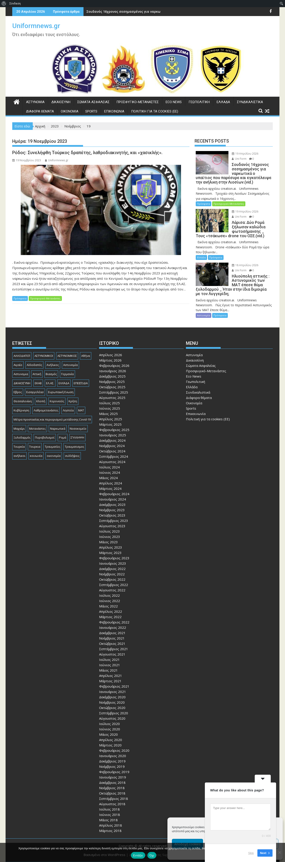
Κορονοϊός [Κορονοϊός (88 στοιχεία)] (57, 401)
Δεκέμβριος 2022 (112, 568)
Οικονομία (69, 111)
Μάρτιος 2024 (110, 488)
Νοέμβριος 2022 (112, 574)
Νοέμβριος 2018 (112, 788)
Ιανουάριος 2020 (112, 756)
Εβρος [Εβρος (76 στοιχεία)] (18, 392)
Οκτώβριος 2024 (112, 451)
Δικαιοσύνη (60, 102)
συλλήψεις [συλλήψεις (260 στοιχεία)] (72, 456)
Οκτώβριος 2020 (112, 707)
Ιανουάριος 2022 (112, 627)
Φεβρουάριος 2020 (114, 750)
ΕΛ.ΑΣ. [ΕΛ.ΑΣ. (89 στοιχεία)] (50, 383)
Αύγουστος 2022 (112, 590)
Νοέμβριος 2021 (112, 638)
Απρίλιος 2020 (110, 739)
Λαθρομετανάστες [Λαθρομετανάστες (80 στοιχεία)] (46, 410)
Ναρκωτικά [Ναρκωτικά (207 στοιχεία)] (57, 429)
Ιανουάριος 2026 (112, 371)
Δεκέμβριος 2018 (112, 782)
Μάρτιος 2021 (110, 681)
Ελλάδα (223, 102)
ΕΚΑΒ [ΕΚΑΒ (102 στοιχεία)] (38, 383)
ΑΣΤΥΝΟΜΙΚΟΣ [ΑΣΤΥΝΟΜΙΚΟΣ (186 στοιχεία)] (67, 356)
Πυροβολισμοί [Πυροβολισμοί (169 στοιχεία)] (45, 437)
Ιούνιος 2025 (109, 408)
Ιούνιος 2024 (109, 472)
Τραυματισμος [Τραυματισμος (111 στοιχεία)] (74, 447)
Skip (251, 853)
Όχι (152, 855)
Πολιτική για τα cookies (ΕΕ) (154, 111)
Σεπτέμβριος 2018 (113, 798)
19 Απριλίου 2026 (245, 153)
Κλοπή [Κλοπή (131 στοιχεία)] (40, 401)
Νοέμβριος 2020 (112, 702)
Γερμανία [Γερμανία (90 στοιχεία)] (67, 374)
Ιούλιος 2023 (109, 531)
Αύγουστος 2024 (112, 462)
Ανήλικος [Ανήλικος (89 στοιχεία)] (53, 365)
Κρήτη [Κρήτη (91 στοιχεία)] (73, 401)
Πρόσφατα (20, 298)
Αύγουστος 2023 (112, 526)
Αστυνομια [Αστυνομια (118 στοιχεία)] (21, 374)
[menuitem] (4, 3)
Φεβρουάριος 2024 (114, 494)
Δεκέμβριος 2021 (112, 633)
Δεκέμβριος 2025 (112, 376)
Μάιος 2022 (108, 606)
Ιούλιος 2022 (109, 595)
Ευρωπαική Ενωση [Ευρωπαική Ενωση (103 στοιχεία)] (60, 392)
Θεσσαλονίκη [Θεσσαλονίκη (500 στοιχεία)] (23, 401)
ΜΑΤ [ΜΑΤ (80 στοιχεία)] (81, 410)
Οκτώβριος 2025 (112, 387)
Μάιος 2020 (108, 734)
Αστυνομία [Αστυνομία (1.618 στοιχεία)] (70, 365)
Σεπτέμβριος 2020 (113, 713)
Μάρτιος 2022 (110, 617)
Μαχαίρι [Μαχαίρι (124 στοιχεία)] (19, 429)
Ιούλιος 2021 (109, 659)
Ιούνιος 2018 (109, 814)
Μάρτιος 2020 (110, 745)
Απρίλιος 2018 (110, 825)
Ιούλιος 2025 (109, 403)
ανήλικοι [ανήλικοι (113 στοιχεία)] (19, 456)
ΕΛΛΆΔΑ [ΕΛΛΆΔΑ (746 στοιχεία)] (64, 383)
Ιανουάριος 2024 (112, 499)
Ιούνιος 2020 (109, 729)
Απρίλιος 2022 (110, 611)
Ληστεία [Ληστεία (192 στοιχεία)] (68, 410)
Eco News (174, 102)
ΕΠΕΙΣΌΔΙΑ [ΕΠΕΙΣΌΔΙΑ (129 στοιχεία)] (81, 383)
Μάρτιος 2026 (110, 360)
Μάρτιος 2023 (110, 552)
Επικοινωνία (114, 111)
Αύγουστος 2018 (112, 804)
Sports (91, 111)
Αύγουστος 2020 (112, 718)
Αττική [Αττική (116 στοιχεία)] (37, 374)
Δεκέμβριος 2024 (112, 440)
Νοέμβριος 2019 (112, 766)
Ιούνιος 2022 (109, 600)
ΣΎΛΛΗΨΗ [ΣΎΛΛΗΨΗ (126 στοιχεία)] (77, 437)
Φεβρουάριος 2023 (114, 558)
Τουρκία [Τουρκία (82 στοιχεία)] (19, 447)
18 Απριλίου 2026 (245, 265)
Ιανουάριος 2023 (112, 563)
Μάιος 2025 (108, 413)
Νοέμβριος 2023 (112, 510)
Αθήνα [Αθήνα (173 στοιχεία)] (85, 356)
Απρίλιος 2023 (110, 547)
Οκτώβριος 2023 (112, 515)
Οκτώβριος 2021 (112, 643)
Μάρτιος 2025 (110, 424)
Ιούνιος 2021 (109, 665)
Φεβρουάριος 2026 (114, 365)
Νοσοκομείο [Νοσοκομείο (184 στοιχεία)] (78, 429)
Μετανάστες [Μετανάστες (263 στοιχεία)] (37, 429)
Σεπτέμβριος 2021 (113, 649)
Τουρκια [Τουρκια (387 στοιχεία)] (34, 447)
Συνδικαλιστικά (250, 102)
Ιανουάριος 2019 (112, 777)
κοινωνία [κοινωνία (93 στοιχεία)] (36, 456)
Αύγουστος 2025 (112, 397)
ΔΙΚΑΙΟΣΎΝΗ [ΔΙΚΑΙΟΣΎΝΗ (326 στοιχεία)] (22, 383)
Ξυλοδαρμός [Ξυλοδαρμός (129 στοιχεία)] (22, 437)
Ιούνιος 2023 (109, 536)
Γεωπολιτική (199, 102)
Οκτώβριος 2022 (112, 579)
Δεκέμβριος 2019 (112, 761)
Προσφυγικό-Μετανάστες (137, 102)
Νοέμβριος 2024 (112, 445)
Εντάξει (138, 855)
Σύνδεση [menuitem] (15, 3)
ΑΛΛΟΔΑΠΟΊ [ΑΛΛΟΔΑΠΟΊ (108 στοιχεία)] (22, 356)
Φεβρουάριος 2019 (114, 772)
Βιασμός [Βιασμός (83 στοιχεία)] (51, 374)
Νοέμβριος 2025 (112, 381)
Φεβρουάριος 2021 (114, 686)
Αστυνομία (35, 102)
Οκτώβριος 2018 (112, 793)
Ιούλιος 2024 (109, 467)
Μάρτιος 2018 (110, 830)
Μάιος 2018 (108, 820)
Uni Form (239, 159)
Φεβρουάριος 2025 (114, 429)
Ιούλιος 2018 (109, 809)
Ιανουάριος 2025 (112, 435)
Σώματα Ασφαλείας (93, 102)
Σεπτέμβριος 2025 (113, 392)
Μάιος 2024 (108, 478)
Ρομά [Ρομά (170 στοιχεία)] (62, 437)
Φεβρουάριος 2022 (114, 622)
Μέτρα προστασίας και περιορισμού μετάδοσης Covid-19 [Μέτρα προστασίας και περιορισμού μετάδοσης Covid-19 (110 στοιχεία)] (52, 419)
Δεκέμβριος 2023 (112, 504)
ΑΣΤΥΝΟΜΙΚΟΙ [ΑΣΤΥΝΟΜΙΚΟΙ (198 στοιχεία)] (44, 356)
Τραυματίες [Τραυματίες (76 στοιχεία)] (52, 447)
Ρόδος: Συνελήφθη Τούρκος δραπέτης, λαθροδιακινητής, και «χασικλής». (87, 152)
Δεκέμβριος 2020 (112, 697)
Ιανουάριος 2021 (112, 691)
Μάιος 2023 (108, 542)
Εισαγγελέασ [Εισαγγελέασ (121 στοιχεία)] (35, 392)
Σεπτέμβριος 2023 (113, 520)
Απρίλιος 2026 (110, 355)
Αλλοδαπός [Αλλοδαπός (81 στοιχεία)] (34, 365)
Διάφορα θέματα (40, 111)
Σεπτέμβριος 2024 (113, 456)
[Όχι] (279, 852)
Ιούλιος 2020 (109, 723)
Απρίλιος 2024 (110, 483)
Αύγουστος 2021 (112, 654)
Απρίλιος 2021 (110, 675)
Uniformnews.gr (36, 26)
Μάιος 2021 (108, 670)
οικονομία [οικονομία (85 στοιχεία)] (54, 456)
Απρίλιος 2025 (110, 419)
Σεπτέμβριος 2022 (113, 584)
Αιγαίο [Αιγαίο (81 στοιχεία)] (18, 365)
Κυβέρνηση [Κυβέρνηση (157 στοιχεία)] (21, 410)
